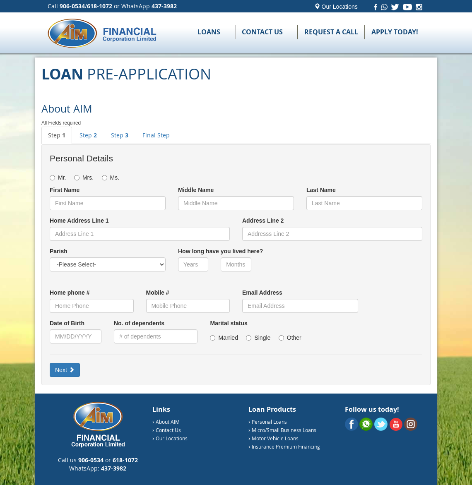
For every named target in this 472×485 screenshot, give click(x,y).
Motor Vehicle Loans (275, 438)
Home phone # (69, 292)
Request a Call (331, 31)
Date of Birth (67, 323)
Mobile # (157, 292)
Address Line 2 (263, 220)
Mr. (61, 177)
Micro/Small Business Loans (284, 430)
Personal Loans (269, 421)
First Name (64, 190)
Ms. (111, 177)
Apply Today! (394, 31)
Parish (58, 251)
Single (261, 337)
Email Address (262, 292)
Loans (208, 31)
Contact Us (262, 31)
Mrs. (87, 177)
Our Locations (336, 6)
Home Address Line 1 (79, 220)
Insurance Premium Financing (286, 446)
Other (290, 337)
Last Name (321, 190)
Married (227, 337)
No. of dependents (139, 323)
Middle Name (196, 190)
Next (65, 370)
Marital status (228, 323)
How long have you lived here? (220, 251)
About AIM (168, 421)
